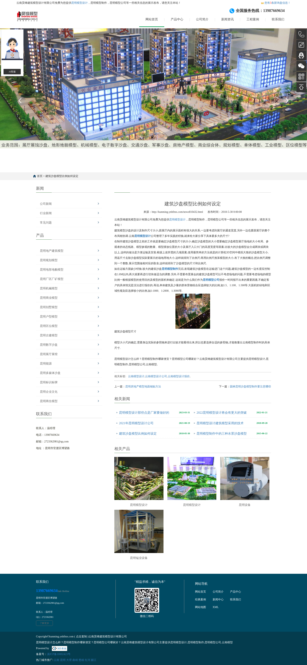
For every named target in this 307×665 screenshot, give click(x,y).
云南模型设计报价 (179, 376)
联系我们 (278, 19)
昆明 (63, 660)
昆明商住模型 (49, 401)
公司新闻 (46, 203)
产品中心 (177, 19)
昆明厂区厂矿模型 (51, 279)
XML (216, 607)
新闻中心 (218, 599)
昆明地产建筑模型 (51, 250)
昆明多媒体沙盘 (50, 372)
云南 (56, 660)
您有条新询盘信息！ (276, 2)
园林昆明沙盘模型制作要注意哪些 (250, 386)
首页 (39, 176)
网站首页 (151, 19)
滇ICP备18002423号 (58, 654)
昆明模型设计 (79, 2)
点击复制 (81, 636)
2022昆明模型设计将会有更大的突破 (222, 412)
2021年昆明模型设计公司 (136, 423)
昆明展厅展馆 (49, 354)
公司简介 (202, 19)
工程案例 (253, 19)
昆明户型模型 (49, 316)
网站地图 (200, 607)
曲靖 (75, 660)
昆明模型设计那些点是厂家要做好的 (144, 412)
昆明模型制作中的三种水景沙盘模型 (222, 433)
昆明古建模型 (49, 335)
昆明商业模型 (49, 297)
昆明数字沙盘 (49, 344)
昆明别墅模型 (49, 307)
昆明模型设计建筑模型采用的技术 (220, 423)
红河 (87, 660)
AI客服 (12, 71)
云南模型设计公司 (156, 376)
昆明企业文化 (49, 391)
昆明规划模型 (49, 260)
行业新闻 (46, 213)
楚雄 (81, 660)
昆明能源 (46, 363)
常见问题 (46, 222)
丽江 (93, 660)
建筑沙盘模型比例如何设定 (61, 176)
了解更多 (44, 623)
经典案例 (200, 599)
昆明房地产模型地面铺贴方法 (143, 386)
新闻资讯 (227, 19)
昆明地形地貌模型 (51, 269)
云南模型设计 (136, 376)
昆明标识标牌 (49, 382)
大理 (69, 660)
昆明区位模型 (49, 326)
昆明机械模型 (49, 288)
